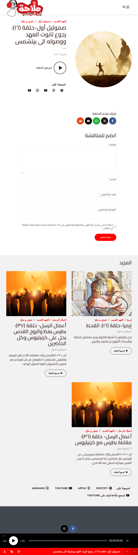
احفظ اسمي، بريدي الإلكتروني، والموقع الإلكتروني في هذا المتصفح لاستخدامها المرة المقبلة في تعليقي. (67, 226)
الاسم (112, 179)
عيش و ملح (27, 21)
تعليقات (112, 144)
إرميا (129, 319)
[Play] (13, 540)
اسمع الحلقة (121, 351)
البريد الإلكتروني (107, 194)
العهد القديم (60, 21)
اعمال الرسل (59, 319)
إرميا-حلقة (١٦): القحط (109, 325)
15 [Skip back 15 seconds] (4, 541)
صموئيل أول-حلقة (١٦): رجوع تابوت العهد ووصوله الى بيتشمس (86, 551)
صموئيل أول (44, 21)
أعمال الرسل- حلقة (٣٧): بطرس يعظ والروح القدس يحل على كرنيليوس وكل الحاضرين (40, 334)
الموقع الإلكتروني (107, 209)
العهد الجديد (43, 319)
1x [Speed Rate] (127, 540)
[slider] (68, 540)
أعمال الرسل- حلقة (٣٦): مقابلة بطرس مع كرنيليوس (103, 439)
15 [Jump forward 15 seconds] (22, 541)
